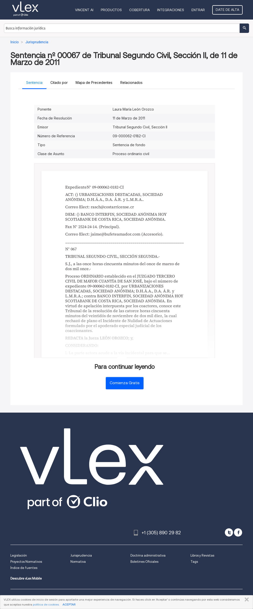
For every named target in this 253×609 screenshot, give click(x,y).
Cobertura (139, 10)
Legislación (18, 555)
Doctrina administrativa (148, 555)
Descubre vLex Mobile (26, 578)
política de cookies (46, 604)
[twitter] (229, 532)
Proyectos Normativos (26, 561)
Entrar (198, 10)
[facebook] (238, 532)
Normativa (78, 561)
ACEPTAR (69, 604)
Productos (111, 10)
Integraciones (170, 10)
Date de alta (227, 10)
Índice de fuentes (23, 568)
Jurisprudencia (81, 555)
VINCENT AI (84, 10)
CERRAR (245, 599)
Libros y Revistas (202, 555)
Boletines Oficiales (144, 561)
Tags (194, 561)
